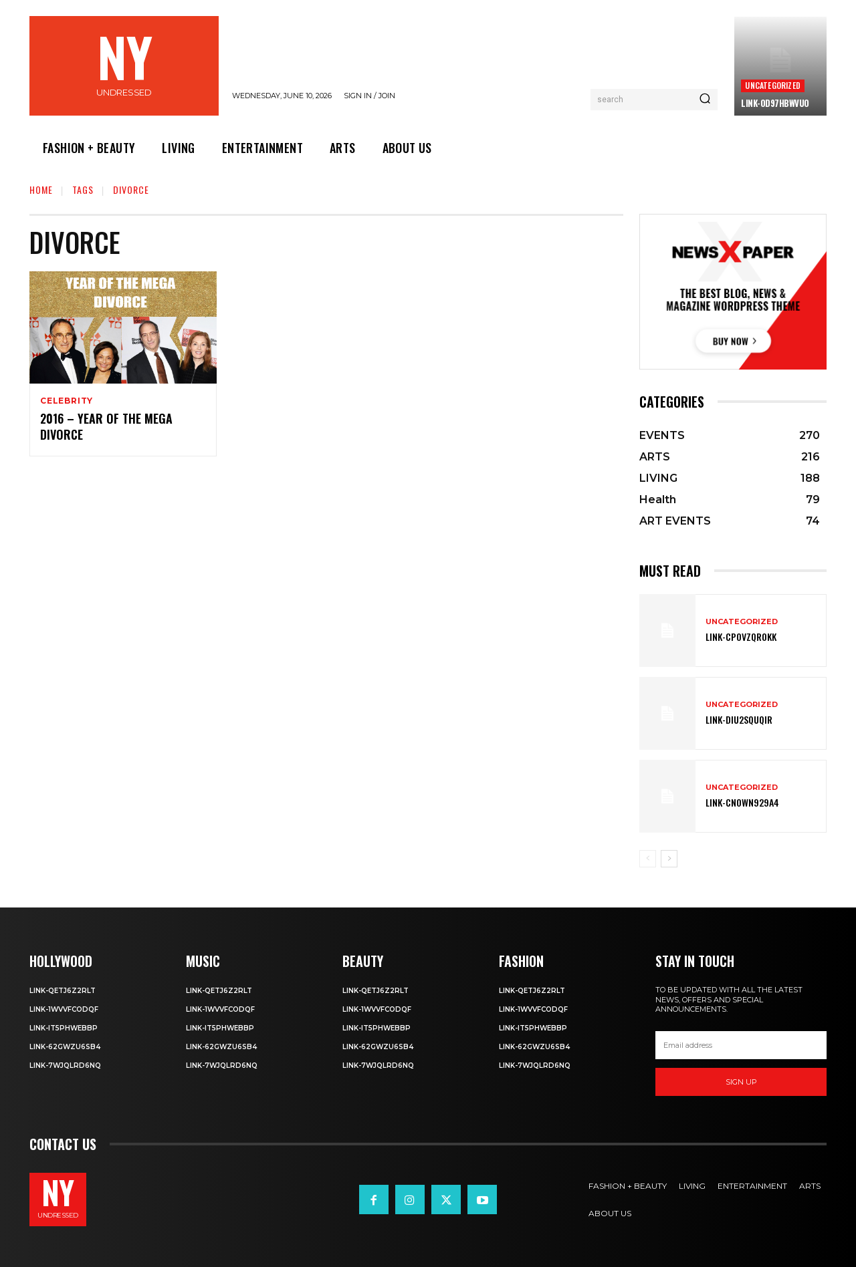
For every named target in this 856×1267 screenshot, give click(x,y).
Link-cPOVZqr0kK (741, 636)
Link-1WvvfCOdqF (63, 1009)
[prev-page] (647, 858)
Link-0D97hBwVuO (775, 103)
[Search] (705, 99)
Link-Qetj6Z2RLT (62, 990)
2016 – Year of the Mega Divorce (106, 426)
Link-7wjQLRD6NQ (65, 1065)
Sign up (741, 1082)
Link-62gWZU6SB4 (64, 1046)
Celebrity (66, 401)
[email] (741, 1045)
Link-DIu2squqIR (739, 719)
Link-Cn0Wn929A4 (742, 802)
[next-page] (669, 858)
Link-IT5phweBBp (63, 1028)
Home (41, 189)
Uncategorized (772, 85)
